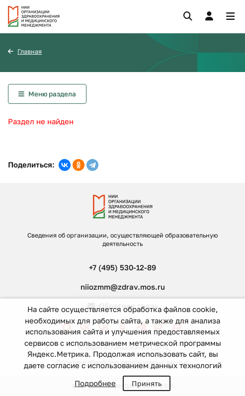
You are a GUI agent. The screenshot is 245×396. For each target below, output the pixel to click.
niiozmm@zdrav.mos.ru (123, 286)
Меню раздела (52, 94)
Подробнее (95, 383)
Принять (147, 383)
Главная (29, 51)
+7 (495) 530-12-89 (122, 267)
